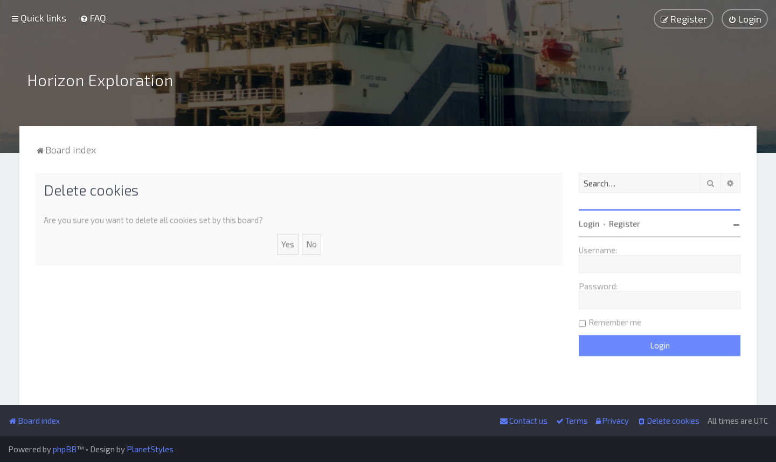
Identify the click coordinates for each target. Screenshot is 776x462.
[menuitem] (93, 17)
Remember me (614, 320)
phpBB (65, 449)
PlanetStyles (150, 449)
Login (589, 222)
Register (624, 222)
